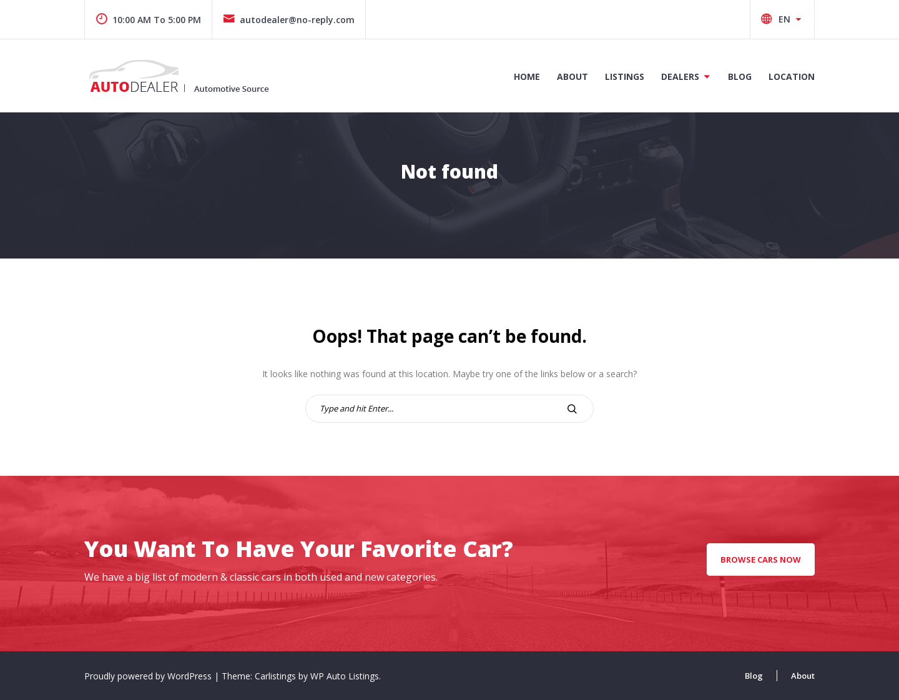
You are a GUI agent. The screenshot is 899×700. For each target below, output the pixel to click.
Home (527, 76)
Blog (740, 76)
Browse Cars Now (760, 559)
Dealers (680, 76)
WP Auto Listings (344, 676)
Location (792, 76)
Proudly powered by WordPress (149, 676)
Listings (624, 76)
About (572, 76)
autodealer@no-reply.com (289, 20)
